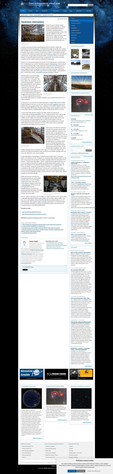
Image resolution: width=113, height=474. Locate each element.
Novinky (31, 11)
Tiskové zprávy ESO (26, 453)
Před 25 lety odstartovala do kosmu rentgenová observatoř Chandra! (81, 322)
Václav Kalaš (31, 18)
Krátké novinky (75, 157)
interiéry (33, 114)
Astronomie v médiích (51, 453)
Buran (28, 82)
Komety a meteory (73, 457)
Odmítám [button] (81, 471)
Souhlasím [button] (72, 471)
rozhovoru (83, 187)
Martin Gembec (82, 192)
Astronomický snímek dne (79, 73)
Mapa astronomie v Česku (52, 455)
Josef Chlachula (82, 180)
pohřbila (58, 151)
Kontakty (89, 11)
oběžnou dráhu (58, 164)
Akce (37, 11)
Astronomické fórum (50, 457)
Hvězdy (73, 25)
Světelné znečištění (76, 33)
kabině (42, 116)
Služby (65, 11)
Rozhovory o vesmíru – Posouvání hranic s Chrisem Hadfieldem (80, 349)
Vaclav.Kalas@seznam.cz (26, 263)
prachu (33, 106)
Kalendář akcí (75, 115)
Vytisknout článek (63, 19)
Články (23, 11)
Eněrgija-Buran (53, 64)
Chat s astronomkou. (84, 240)
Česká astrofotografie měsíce (80, 93)
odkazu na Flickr (88, 226)
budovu (43, 47)
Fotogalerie (56, 11)
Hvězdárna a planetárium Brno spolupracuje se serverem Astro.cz (55, 462)
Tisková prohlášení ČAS (27, 446)
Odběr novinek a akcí (77, 146)
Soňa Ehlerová (82, 160)
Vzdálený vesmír (75, 30)
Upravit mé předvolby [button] (93, 471)
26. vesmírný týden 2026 (28, 386)
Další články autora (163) (52, 241)
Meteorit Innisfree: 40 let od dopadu (54, 242)
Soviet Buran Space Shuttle (29, 233)
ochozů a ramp (52, 54)
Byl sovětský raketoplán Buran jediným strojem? (34, 214)
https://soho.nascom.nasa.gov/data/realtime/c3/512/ (83, 207)
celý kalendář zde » (87, 142)
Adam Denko (82, 320)
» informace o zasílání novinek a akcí (79, 153)
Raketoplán (27, 267)
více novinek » (88, 243)
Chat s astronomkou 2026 (78, 234)
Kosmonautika (37, 15)
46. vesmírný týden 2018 (77, 270)
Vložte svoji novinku (88, 156)
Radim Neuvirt (82, 296)
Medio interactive (48, 468)
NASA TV (24, 457)
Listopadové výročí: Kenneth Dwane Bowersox (56, 245)
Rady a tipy (48, 450)
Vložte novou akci (89, 114)
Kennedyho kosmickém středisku (44, 72)
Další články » (88, 366)
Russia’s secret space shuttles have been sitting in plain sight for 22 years (41, 228)
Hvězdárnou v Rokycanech (26, 253)
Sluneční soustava (75, 23)
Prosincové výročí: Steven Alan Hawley (54, 244)
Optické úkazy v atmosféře (75, 453)
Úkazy (72, 18)
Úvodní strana (24, 15)
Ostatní (73, 40)
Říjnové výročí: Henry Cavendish (53, 247)
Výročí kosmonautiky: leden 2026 (80, 298)
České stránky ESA (26, 455)
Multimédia (74, 35)
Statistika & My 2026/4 (82, 184)
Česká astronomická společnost (30, 462)
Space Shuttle (42, 198)
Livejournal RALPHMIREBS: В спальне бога (34, 226)
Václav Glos (81, 346)
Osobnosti (73, 37)
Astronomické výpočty (51, 448)
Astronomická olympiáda (28, 450)
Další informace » (37, 438)
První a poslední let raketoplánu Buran (31, 212)
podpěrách (55, 104)
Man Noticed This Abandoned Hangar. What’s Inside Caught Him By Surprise (42, 224)
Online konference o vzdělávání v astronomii (80, 163)
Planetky (71, 450)
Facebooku (52, 218)
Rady (71, 11)
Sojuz (55, 69)
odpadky (44, 121)
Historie (73, 42)
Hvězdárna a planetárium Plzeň (35, 218)
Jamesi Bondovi (26, 185)
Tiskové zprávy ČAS (26, 448)
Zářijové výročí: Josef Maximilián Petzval (55, 248)
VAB (41, 70)
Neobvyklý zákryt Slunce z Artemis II (81, 212)
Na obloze (44, 11)
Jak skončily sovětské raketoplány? (81, 252)
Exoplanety (74, 28)
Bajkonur (37, 49)
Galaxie (71, 448)
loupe (65, 138)
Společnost (79, 11)
